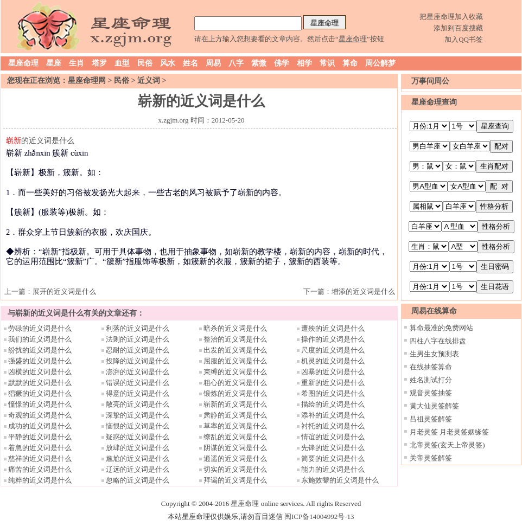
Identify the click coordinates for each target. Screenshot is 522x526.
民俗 (144, 63)
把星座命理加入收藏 (451, 16)
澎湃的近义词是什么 (137, 372)
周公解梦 (380, 63)
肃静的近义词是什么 (235, 415)
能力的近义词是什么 (333, 469)
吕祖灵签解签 (431, 419)
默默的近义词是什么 (40, 383)
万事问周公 (430, 81)
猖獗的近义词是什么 (40, 393)
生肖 (76, 63)
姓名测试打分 (431, 380)
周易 (213, 63)
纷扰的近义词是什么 (40, 350)
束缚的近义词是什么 (235, 372)
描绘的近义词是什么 (333, 404)
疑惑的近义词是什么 (137, 437)
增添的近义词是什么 (363, 291)
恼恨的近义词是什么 (137, 426)
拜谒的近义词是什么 (235, 480)
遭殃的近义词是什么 (333, 328)
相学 (304, 63)
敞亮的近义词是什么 (137, 404)
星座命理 (23, 63)
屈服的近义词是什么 (235, 361)
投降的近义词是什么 (137, 361)
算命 (350, 63)
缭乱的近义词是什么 (235, 437)
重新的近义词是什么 (333, 383)
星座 (53, 63)
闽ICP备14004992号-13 (319, 516)
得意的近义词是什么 (137, 393)
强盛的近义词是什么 (40, 361)
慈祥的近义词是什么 (40, 458)
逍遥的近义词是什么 (235, 458)
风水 (167, 63)
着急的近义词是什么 (40, 448)
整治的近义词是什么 (235, 339)
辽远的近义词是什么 (137, 469)
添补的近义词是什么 (333, 415)
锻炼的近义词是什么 (235, 393)
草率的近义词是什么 (235, 426)
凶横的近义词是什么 (40, 372)
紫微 (258, 63)
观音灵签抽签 (431, 393)
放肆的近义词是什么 (137, 448)
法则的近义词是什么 (137, 339)
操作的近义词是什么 (333, 339)
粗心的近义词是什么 (235, 383)
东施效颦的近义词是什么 (340, 480)
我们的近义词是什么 (40, 339)
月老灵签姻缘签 (464, 432)
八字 (236, 63)
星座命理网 (87, 80)
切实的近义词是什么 (235, 469)
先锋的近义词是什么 (333, 448)
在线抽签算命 (431, 367)
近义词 (148, 80)
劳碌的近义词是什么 (40, 328)
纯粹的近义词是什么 (40, 480)
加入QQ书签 (463, 39)
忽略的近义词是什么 (137, 480)
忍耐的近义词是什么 (137, 350)
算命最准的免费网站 (441, 328)
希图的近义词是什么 (333, 393)
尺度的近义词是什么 (333, 350)
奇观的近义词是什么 (40, 415)
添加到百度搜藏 (458, 28)
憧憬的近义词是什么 (40, 404)
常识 (327, 63)
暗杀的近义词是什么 (235, 328)
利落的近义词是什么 (137, 328)
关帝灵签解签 (431, 458)
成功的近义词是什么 (40, 426)
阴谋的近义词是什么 (235, 448)
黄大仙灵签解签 (434, 406)
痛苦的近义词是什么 (40, 469)
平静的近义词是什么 (40, 437)
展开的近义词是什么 (64, 291)
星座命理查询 (434, 102)
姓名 (190, 63)
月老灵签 (424, 432)
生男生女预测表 (434, 354)
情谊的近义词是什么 (333, 437)
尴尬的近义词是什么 (137, 458)
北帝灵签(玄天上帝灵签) (447, 445)
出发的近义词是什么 (235, 350)
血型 (122, 63)
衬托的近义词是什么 (333, 426)
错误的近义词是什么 (137, 383)
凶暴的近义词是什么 (333, 372)
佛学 (281, 63)
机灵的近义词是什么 (333, 361)
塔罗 (99, 63)
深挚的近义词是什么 (137, 415)
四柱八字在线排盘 (438, 341)
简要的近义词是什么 (333, 458)
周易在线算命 (434, 311)
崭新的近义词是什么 (235, 404)
